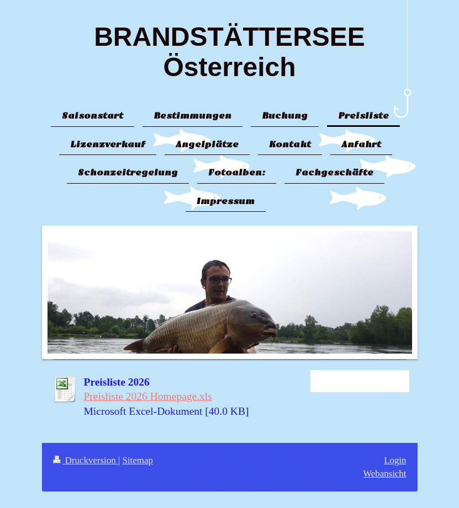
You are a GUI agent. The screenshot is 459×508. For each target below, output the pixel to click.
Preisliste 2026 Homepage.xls (148, 396)
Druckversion (85, 460)
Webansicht (384, 473)
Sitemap (138, 460)
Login (395, 460)
